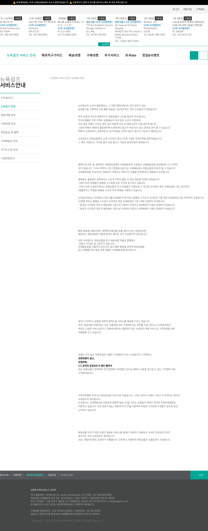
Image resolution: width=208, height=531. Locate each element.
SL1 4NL (90, 31)
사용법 (18, 18)
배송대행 (75, 55)
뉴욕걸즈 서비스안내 (60, 78)
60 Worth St (6, 21)
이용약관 (17, 474)
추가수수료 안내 (9, 149)
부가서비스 (112, 55)
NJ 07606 (5, 31)
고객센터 (200, 9)
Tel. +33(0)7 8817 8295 (126, 41)
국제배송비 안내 (9, 141)
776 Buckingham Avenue (99, 25)
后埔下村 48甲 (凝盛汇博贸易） (188, 25)
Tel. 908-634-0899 (9, 34)
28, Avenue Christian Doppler (126, 26)
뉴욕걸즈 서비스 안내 (21, 55)
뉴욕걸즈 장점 (8, 106)
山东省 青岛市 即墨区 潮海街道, (188, 21)
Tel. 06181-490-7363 (154, 34)
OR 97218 (34, 31)
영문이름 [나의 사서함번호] (99, 21)
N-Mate (131, 55)
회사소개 (4, 474)
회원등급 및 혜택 (9, 132)
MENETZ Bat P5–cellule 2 (128, 31)
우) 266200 (177, 31)
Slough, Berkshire (95, 28)
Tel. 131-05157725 (181, 34)
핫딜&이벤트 (151, 55)
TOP (201, 475)
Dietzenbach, (151, 28)
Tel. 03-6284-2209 (66, 34)
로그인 (176, 9)
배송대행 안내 (8, 115)
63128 (147, 31)
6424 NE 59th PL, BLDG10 (42, 21)
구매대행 (93, 55)
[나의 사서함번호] (8, 25)
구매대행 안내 (8, 123)
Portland (33, 28)
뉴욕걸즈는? (7, 97)
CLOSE (105, 44)
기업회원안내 (8, 158)
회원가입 (187, 9)
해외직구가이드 (52, 55)
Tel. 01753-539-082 (96, 34)
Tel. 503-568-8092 (38, 34)
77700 (118, 37)
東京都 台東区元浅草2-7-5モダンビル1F (70, 23)
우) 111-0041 (64, 31)
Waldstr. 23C (150, 21)
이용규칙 (52, 474)
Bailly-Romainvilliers (126, 34)
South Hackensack (10, 28)
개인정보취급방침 (34, 474)
